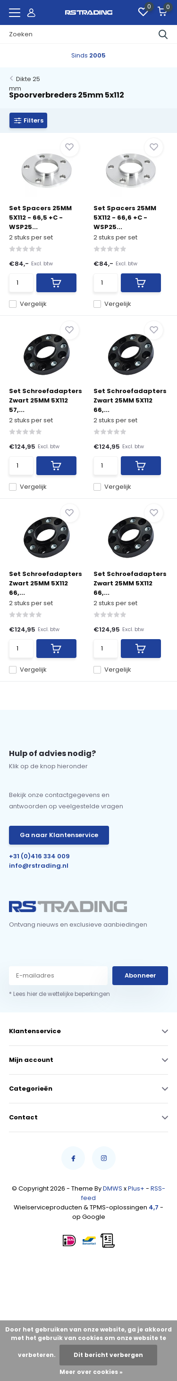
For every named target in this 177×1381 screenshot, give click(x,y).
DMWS (112, 1188)
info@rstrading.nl (38, 865)
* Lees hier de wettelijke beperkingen (59, 994)
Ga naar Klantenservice (59, 834)
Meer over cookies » (91, 1372)
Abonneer (140, 975)
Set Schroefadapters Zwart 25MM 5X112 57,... (45, 400)
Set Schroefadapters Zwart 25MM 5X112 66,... (130, 400)
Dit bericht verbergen (108, 1355)
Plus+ (136, 1188)
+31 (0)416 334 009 (39, 856)
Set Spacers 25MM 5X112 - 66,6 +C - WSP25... (124, 217)
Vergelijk (28, 303)
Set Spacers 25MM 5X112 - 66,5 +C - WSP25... (40, 217)
